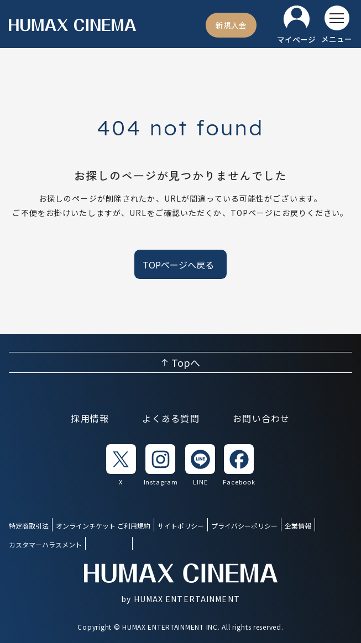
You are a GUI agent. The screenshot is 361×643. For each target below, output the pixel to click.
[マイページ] (296, 25)
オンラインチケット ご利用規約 (103, 525)
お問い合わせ (261, 418)
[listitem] (121, 465)
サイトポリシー (181, 525)
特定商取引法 (29, 525)
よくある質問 (171, 418)
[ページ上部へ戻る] (180, 362)
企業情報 (298, 525)
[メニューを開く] (336, 25)
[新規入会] (231, 25)
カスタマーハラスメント (45, 544)
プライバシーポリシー (244, 525)
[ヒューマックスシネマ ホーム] (72, 25)
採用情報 (90, 418)
